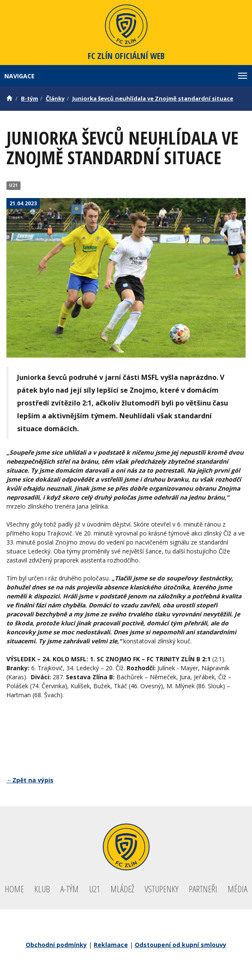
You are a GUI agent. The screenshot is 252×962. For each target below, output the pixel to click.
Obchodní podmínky (56, 945)
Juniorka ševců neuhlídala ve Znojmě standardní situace (152, 98)
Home (14, 889)
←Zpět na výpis (29, 780)
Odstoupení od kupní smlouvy (180, 945)
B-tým (29, 98)
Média (237, 889)
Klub (42, 889)
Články (55, 98)
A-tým (69, 889)
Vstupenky (161, 889)
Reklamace (111, 945)
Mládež (122, 889)
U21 (13, 185)
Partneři (203, 889)
